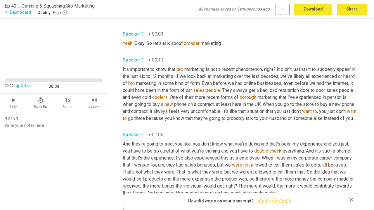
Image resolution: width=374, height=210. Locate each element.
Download (313, 9)
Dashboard (18, 12)
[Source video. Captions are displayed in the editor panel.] (54, 46)
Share (352, 9)
